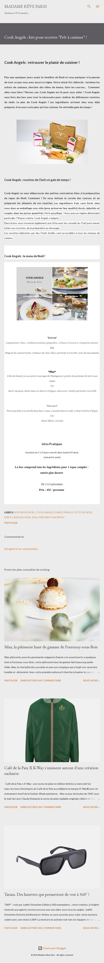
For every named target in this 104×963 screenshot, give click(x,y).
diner (58, 512)
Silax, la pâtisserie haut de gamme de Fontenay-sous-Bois (51, 647)
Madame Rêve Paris (25, 6)
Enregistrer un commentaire (21, 548)
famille (68, 512)
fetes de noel (83, 512)
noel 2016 (31, 517)
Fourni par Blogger (52, 948)
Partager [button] (10, 522)
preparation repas (51, 517)
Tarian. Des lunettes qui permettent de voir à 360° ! (46, 894)
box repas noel (24, 512)
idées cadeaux (14, 517)
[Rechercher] (89, 6)
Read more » (91, 680)
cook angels (45, 512)
